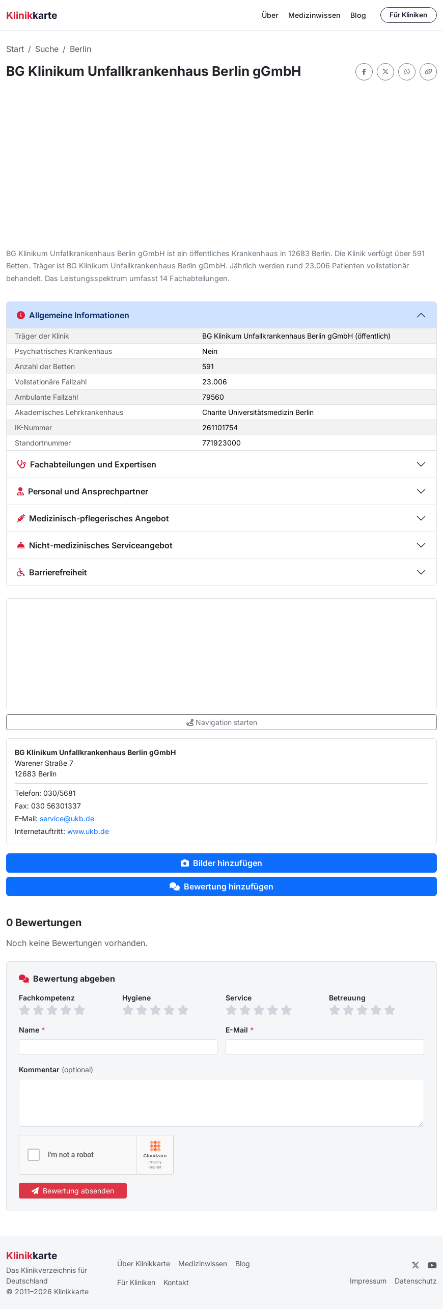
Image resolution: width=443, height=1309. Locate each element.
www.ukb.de (88, 831)
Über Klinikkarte (143, 1263)
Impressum (368, 1280)
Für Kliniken (408, 15)
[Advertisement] (221, 164)
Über (270, 15)
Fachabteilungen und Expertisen (86, 464)
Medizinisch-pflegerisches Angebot (93, 518)
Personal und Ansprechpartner (82, 491)
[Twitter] (415, 1265)
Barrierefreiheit (52, 572)
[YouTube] (432, 1265)
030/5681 (59, 793)
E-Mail (240, 1029)
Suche (47, 49)
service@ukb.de (67, 818)
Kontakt (176, 1282)
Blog (358, 15)
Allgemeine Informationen (73, 315)
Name (32, 1029)
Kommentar (56, 1069)
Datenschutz (416, 1280)
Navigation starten (221, 722)
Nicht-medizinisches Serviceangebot (95, 545)
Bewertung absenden (73, 1190)
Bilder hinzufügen (221, 863)
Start (15, 49)
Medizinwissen (314, 15)
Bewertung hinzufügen (221, 886)
